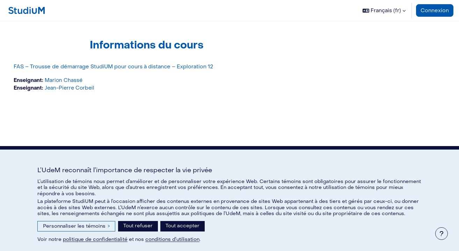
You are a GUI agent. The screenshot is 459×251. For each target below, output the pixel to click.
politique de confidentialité (95, 239)
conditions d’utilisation (172, 239)
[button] (384, 10)
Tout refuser (138, 225)
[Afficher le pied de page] (441, 233)
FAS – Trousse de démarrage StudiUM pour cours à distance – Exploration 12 (126, 66)
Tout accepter (182, 225)
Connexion (435, 10)
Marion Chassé (77, 80)
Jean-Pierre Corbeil (84, 88)
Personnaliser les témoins (76, 226)
